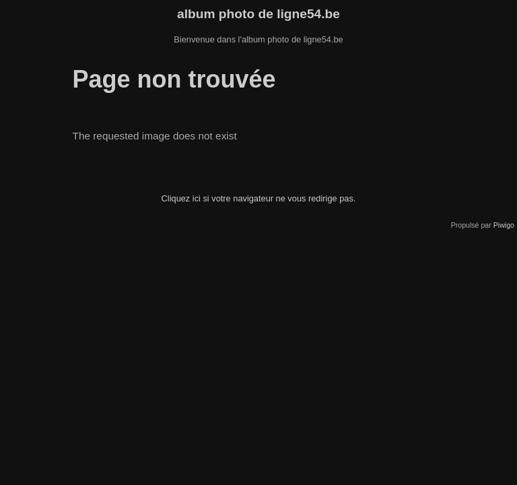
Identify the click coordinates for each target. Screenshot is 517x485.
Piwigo (503, 225)
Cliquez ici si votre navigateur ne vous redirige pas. (259, 198)
